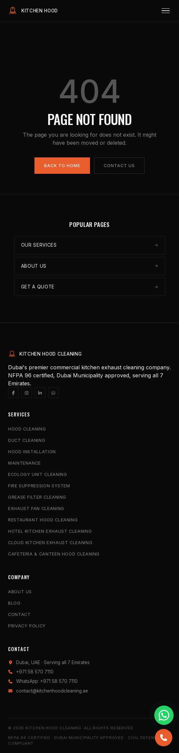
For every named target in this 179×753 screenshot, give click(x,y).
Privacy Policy (27, 625)
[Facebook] (13, 392)
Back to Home (62, 165)
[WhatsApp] (53, 392)
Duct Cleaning (26, 440)
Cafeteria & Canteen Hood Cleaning (54, 553)
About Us (20, 591)
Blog (14, 603)
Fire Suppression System (39, 485)
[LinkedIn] (40, 392)
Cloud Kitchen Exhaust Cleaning (50, 542)
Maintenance (24, 463)
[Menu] (165, 11)
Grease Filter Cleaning (37, 497)
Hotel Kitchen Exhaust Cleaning (50, 531)
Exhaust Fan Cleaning (36, 508)
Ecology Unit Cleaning (37, 474)
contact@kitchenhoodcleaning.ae (52, 691)
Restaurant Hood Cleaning (43, 519)
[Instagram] (26, 392)
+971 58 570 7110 (35, 671)
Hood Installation (32, 451)
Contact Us (119, 165)
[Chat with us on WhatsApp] (164, 715)
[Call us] (163, 737)
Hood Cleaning (27, 428)
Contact (19, 614)
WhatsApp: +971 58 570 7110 (47, 681)
